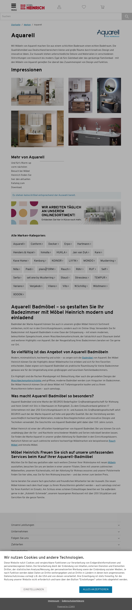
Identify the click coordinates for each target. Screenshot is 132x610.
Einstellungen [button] (34, 589)
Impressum (53, 601)
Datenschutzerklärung (73, 601)
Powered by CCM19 (66, 607)
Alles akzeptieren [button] (95, 589)
